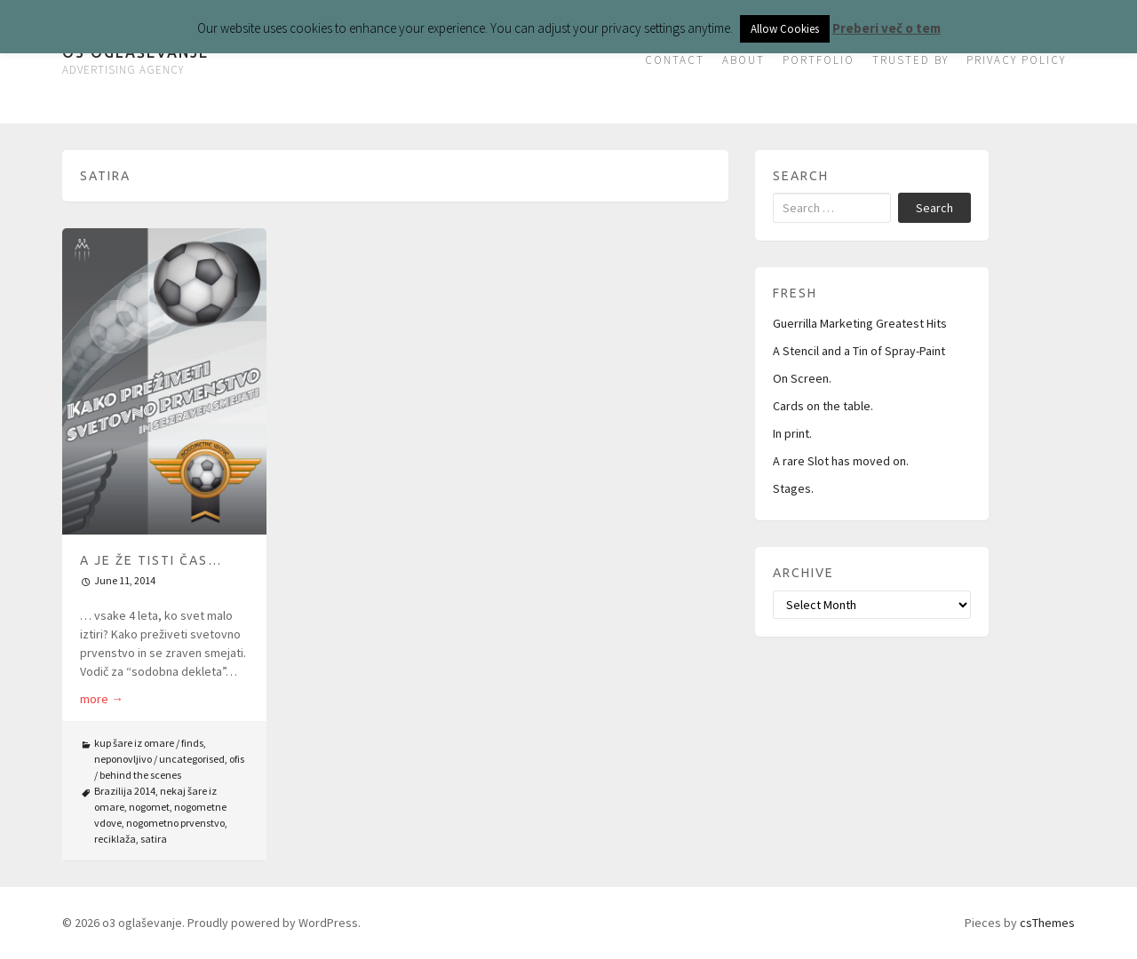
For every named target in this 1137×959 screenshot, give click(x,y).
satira (153, 838)
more (101, 699)
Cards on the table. (823, 406)
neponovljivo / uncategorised (159, 758)
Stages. (793, 488)
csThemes (1047, 923)
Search (934, 208)
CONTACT (674, 59)
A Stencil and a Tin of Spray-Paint (859, 351)
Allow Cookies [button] (785, 28)
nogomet (149, 806)
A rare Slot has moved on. (841, 461)
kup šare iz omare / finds (148, 742)
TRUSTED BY (910, 59)
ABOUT (743, 59)
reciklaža (115, 838)
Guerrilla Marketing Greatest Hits (860, 323)
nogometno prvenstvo (175, 822)
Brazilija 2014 (124, 790)
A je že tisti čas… (151, 560)
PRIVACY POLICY (1016, 59)
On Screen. (802, 378)
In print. (792, 433)
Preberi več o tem (886, 28)
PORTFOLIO (819, 59)
